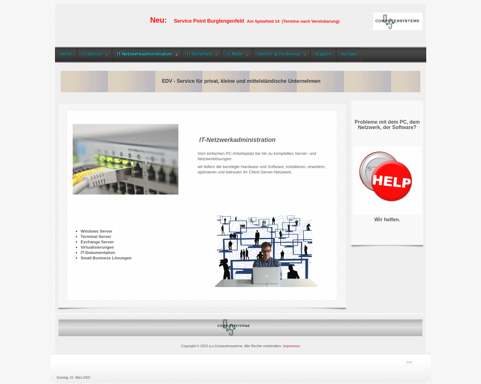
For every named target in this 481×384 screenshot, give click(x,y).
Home (66, 53)
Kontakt (348, 53)
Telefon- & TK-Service (279, 53)
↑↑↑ (409, 361)
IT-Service (92, 53)
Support (323, 53)
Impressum (291, 346)
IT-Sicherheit (199, 53)
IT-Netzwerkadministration (144, 53)
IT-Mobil (235, 53)
